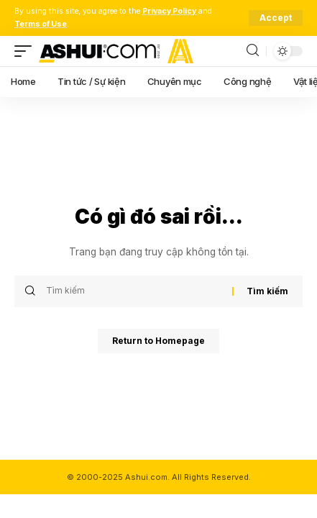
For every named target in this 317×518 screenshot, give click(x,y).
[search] (252, 50)
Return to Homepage (158, 340)
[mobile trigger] (26, 51)
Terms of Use (40, 24)
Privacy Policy (169, 11)
